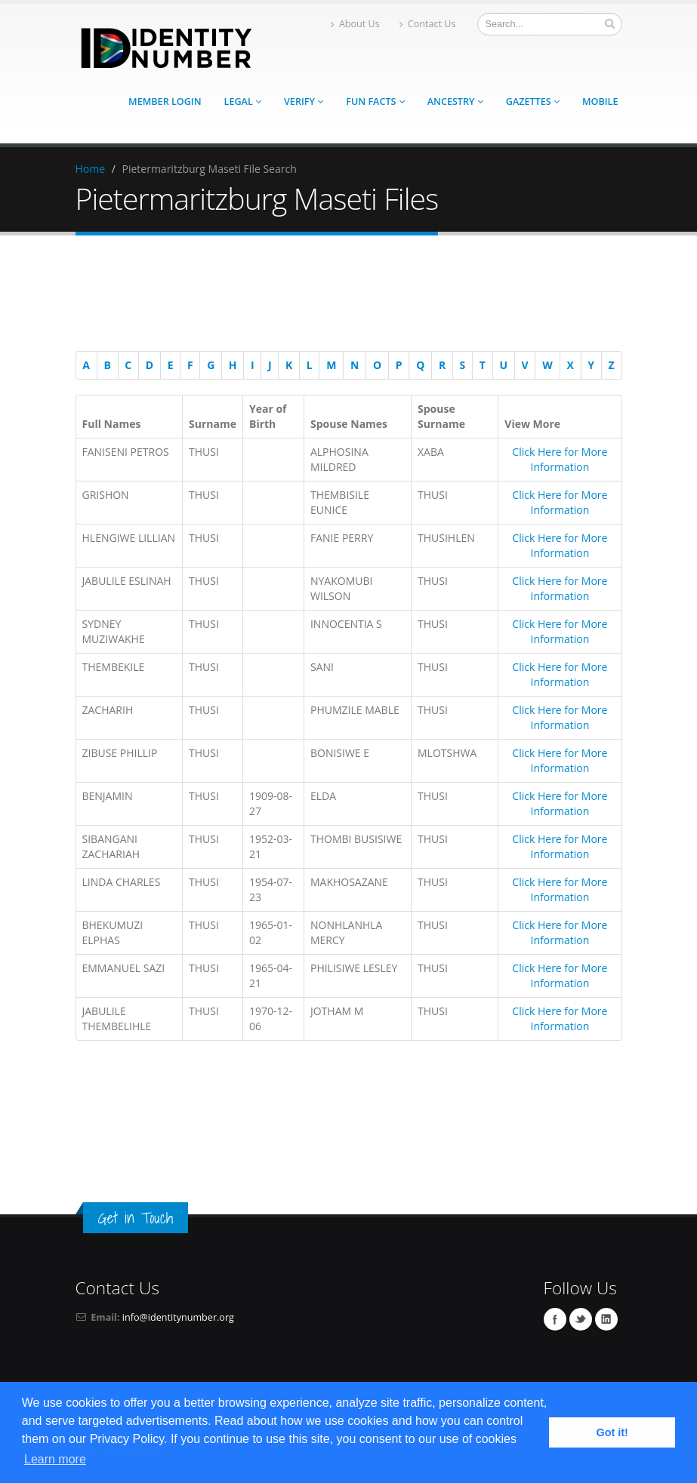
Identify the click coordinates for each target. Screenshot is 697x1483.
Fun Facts (375, 101)
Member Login (164, 101)
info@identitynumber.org (178, 1317)
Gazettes (533, 101)
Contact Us (427, 23)
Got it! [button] (612, 1432)
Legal (242, 101)
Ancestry (455, 101)
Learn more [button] (55, 1459)
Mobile (600, 101)
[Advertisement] (341, 296)
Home (91, 169)
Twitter (580, 1319)
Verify (303, 101)
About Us (355, 23)
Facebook (555, 1319)
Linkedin (606, 1319)
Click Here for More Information (559, 459)
